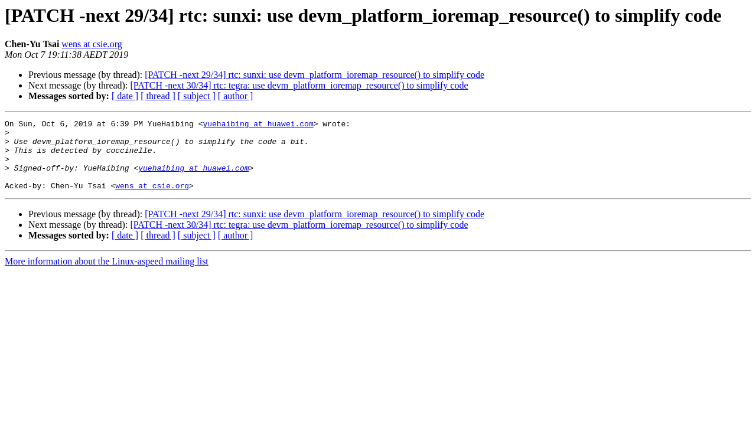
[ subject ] (197, 96)
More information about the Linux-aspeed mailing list (106, 275)
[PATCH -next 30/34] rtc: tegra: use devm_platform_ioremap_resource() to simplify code (299, 85)
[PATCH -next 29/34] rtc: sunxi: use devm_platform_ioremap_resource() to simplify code (314, 75)
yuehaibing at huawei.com (258, 125)
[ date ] (125, 96)
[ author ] (235, 96)
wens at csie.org (91, 44)
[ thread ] (158, 96)
